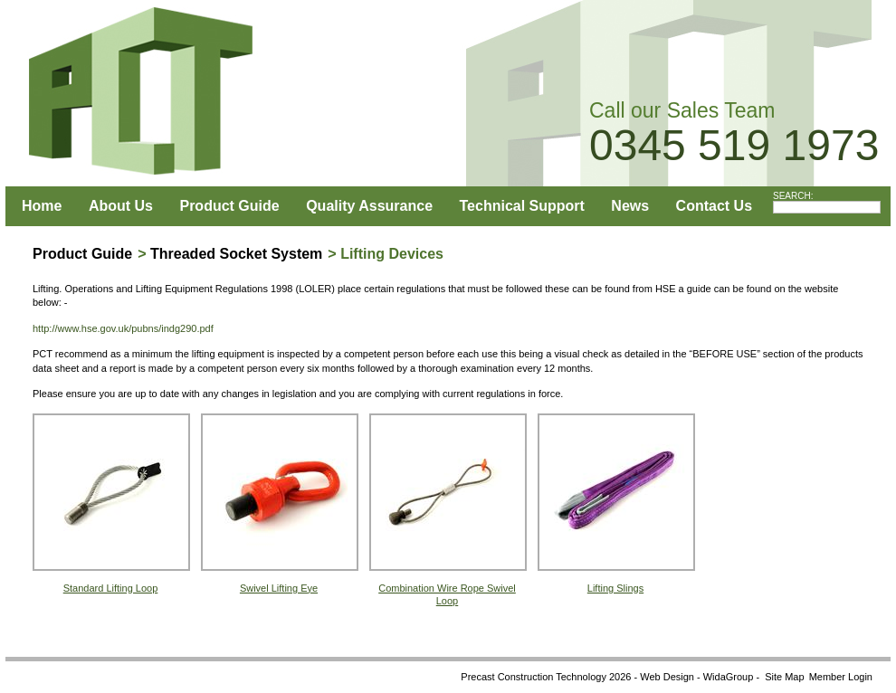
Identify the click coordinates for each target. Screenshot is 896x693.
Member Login (840, 676)
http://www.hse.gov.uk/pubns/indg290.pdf (123, 328)
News (630, 206)
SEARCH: (793, 196)
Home (42, 206)
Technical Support (522, 206)
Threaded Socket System (236, 253)
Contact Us (714, 206)
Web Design (667, 676)
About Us (121, 206)
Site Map (784, 676)
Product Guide (229, 206)
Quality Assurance (369, 206)
